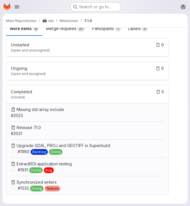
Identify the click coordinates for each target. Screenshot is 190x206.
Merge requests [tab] (65, 28)
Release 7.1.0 (29, 127)
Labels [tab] (138, 28)
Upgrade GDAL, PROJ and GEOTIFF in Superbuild (63, 145)
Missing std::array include (40, 109)
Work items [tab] (24, 28)
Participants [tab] (106, 28)
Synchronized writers (37, 182)
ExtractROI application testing (44, 163)
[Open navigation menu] (16, 6)
